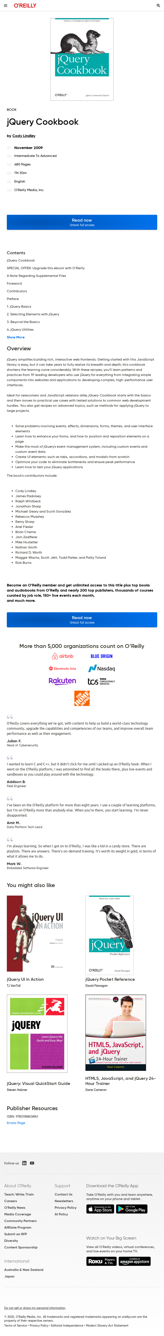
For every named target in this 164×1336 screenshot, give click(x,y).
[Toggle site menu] (5, 5)
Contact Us (63, 1194)
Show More (16, 337)
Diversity (11, 1240)
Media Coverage (17, 1214)
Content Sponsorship (21, 1247)
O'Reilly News (14, 1207)
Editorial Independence (67, 1325)
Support (62, 1185)
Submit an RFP (15, 1234)
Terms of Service (15, 1325)
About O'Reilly (17, 1185)
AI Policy (61, 1214)
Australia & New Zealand (23, 1269)
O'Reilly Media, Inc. (29, 190)
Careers (10, 1201)
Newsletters (64, 1201)
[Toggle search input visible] (158, 5)
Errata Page (16, 1123)
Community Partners (20, 1221)
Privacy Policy (65, 1207)
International (16, 1261)
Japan (9, 1276)
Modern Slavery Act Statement (107, 1325)
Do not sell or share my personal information (34, 1308)
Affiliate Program (17, 1227)
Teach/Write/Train (19, 1194)
